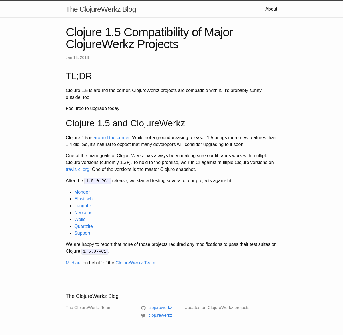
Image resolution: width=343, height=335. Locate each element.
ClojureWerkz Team (135, 262)
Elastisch (83, 198)
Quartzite (83, 226)
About (271, 9)
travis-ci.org (77, 169)
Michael (73, 262)
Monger (82, 191)
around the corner (111, 137)
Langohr (82, 205)
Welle (80, 219)
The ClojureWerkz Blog (101, 9)
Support (82, 232)
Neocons (83, 212)
